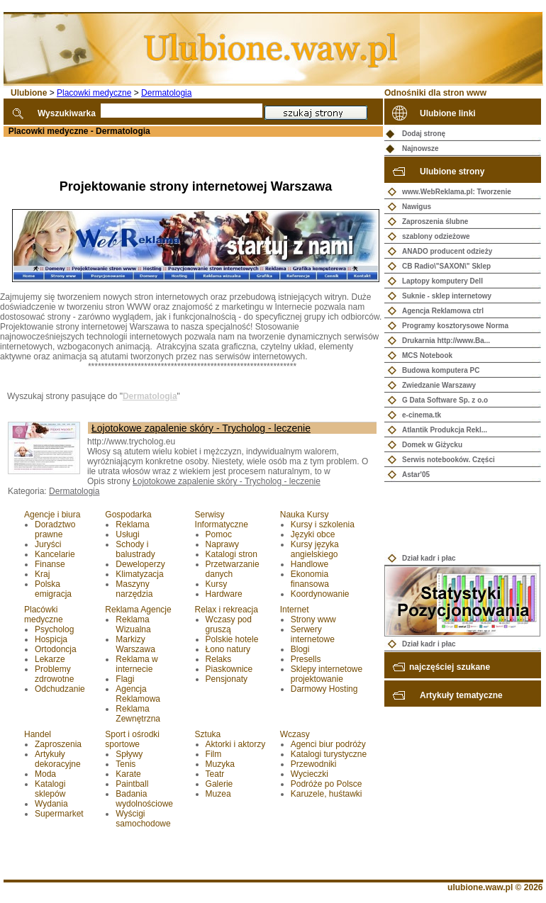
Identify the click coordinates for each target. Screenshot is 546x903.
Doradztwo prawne (55, 529)
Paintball (132, 784)
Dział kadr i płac (429, 558)
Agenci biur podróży (328, 744)
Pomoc (219, 534)
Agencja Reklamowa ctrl (443, 311)
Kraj (42, 574)
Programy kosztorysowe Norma (455, 326)
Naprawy (222, 544)
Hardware (224, 594)
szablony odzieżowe (436, 236)
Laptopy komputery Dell (442, 281)
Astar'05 (416, 474)
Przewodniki (314, 764)
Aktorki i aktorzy (236, 744)
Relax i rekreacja (226, 610)
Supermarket (59, 814)
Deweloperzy (140, 564)
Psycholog (54, 629)
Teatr (215, 774)
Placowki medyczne (94, 93)
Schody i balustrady (135, 549)
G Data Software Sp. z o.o (445, 400)
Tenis (125, 764)
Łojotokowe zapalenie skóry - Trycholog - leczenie (201, 428)
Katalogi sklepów (50, 789)
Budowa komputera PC (440, 370)
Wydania (51, 804)
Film (214, 754)
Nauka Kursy (304, 515)
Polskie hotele (232, 639)
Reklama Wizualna (133, 624)
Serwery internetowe (313, 634)
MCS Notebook (427, 355)
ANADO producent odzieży (447, 251)
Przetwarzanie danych (233, 569)
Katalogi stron (231, 554)
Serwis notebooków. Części (448, 460)
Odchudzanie (60, 689)
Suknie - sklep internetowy (446, 296)
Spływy (129, 754)
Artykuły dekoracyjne (58, 759)
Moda (45, 774)
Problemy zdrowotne (54, 674)
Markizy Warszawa (135, 644)
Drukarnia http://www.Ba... (446, 340)
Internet (294, 610)
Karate (128, 774)
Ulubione (29, 93)
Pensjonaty (226, 679)
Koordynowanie (320, 594)
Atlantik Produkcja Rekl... (444, 430)
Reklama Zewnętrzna (138, 714)
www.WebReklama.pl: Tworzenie (456, 192)
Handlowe (309, 564)
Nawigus (416, 207)
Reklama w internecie (136, 664)
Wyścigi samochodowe (143, 819)
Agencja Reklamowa (138, 694)
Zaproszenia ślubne (435, 221)
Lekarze (50, 659)
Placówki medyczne (43, 614)
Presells (306, 659)
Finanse (50, 564)
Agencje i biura (52, 515)
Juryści (48, 544)
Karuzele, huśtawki (326, 794)
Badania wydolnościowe (144, 799)
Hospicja (51, 639)
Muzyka (220, 764)
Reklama (132, 524)
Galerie (219, 784)
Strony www (313, 619)
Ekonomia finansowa (310, 579)
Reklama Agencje (138, 610)
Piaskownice (229, 669)
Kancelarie (55, 554)
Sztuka (208, 734)
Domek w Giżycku (432, 445)
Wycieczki (309, 774)
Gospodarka (128, 515)
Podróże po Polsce (326, 784)
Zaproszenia (58, 744)
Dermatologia (166, 93)
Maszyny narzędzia (134, 589)
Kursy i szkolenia (323, 524)
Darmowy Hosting (324, 689)
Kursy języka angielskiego (315, 549)
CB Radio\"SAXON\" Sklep (446, 266)
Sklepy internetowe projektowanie (326, 674)
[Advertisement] (166, 158)
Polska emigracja (53, 589)
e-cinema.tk (421, 415)
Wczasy (295, 734)
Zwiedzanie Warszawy (439, 385)
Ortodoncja (56, 649)
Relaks (219, 659)
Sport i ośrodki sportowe (132, 739)
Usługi (127, 534)
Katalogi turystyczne (329, 754)
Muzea (218, 794)
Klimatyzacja (139, 574)
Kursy (217, 584)
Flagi (125, 679)
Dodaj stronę (423, 134)
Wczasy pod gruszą (229, 624)
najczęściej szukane (449, 667)
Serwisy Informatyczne (221, 519)
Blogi (300, 649)
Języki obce (313, 534)
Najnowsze (420, 148)
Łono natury (228, 649)
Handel (37, 734)
